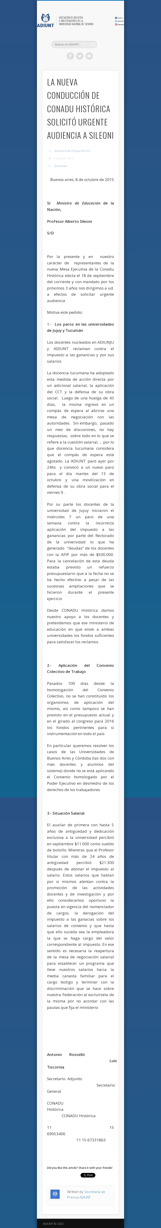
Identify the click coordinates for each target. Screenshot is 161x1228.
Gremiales (60, 166)
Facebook (70, 56)
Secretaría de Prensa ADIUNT (72, 151)
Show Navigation (107, 41)
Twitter (79, 56)
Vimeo (89, 56)
